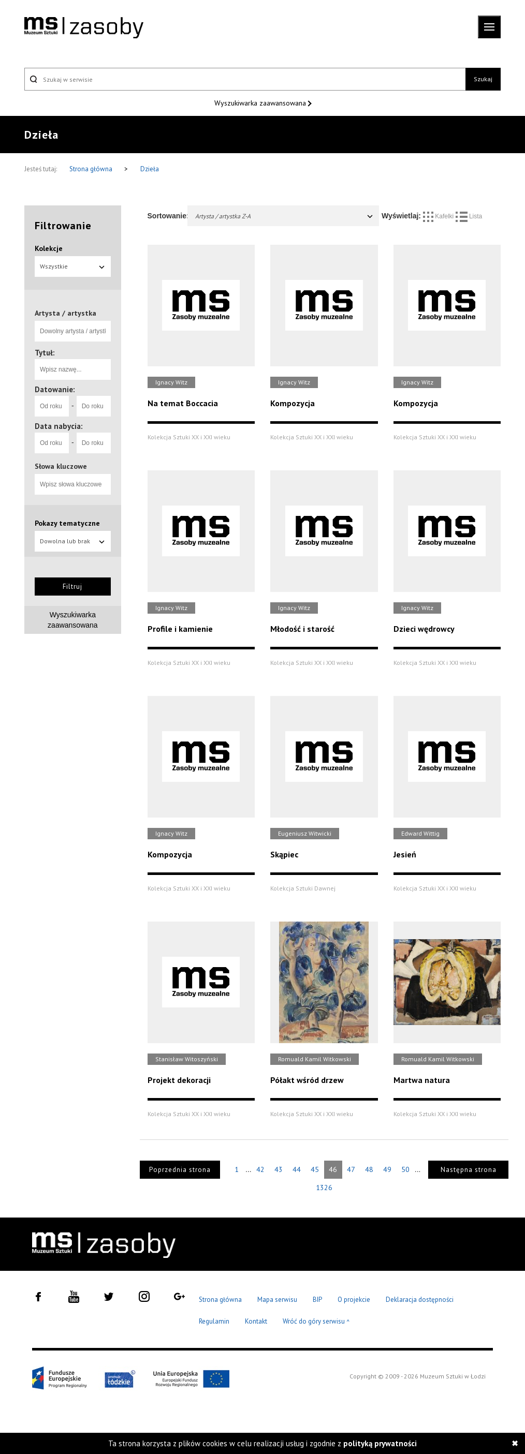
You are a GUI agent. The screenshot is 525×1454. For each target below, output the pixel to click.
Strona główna (91, 169)
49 (387, 1169)
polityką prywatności (380, 1443)
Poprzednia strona (180, 1169)
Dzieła (149, 169)
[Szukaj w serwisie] (244, 79)
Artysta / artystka (65, 313)
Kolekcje (49, 248)
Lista (469, 216)
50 (405, 1169)
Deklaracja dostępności (420, 1299)
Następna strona (469, 1169)
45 (315, 1169)
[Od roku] (52, 406)
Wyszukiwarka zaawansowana (261, 103)
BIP (317, 1299)
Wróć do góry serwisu (316, 1322)
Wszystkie (73, 266)
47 (351, 1169)
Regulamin (214, 1321)
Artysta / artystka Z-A (284, 216)
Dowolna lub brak (73, 541)
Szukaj (483, 79)
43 (278, 1169)
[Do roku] (94, 406)
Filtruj (72, 586)
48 (369, 1169)
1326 (324, 1187)
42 (260, 1169)
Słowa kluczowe (61, 466)
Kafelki (439, 216)
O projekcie (354, 1299)
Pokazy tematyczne (67, 523)
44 (297, 1169)
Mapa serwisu (277, 1299)
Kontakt (256, 1321)
